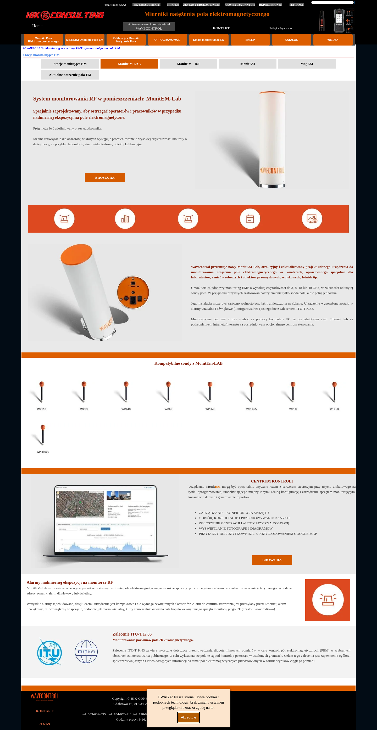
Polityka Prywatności (281, 28)
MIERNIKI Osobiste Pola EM (84, 39)
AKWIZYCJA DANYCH (240, 4)
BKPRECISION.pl (270, 4)
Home (37, 26)
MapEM (307, 64)
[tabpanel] (272, 140)
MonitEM (247, 64)
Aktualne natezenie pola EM (70, 75)
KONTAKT (221, 28)
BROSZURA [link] (105, 177)
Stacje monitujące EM (70, 64)
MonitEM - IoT (188, 64)
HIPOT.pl (173, 4)
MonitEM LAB (129, 64)
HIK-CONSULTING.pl (146, 4)
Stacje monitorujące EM (208, 39)
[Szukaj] (332, 2)
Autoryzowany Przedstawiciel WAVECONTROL (149, 26)
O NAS (45, 724)
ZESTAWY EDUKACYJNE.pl (201, 4)
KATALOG (291, 39)
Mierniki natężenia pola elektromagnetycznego (207, 13)
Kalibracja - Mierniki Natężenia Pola (126, 40)
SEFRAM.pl (297, 4)
